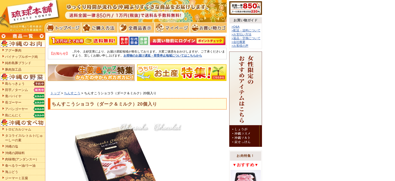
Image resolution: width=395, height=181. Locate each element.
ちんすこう (72, 93)
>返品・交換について (246, 38)
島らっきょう (15, 83)
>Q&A (236, 26)
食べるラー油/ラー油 (20, 165)
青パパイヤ (13, 96)
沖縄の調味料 (15, 153)
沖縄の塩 (11, 146)
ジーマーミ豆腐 (16, 178)
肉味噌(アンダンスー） (22, 159)
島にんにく (13, 115)
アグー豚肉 (13, 50)
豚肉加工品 (13, 69)
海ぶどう (11, 172)
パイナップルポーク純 (21, 57)
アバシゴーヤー (16, 109)
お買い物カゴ (207, 28)
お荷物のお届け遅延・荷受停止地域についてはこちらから (162, 55)
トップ (55, 93)
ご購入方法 (99, 28)
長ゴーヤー (13, 102)
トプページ (62, 28)
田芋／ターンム (16, 90)
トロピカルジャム (18, 129)
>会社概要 (238, 41)
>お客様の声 (240, 45)
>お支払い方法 (241, 34)
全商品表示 (135, 28)
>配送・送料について (246, 30)
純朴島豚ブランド (18, 63)
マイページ (171, 28)
